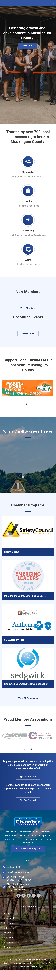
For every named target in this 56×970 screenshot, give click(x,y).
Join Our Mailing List (28, 848)
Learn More (27, 47)
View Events (28, 333)
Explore (7, 947)
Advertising (28, 230)
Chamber (28, 201)
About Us (8, 937)
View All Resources (28, 698)
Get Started (28, 776)
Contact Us (9, 942)
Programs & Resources (28, 206)
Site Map (30, 963)
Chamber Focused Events (28, 264)
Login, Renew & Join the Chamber (28, 176)
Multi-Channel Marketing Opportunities (28, 235)
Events (28, 260)
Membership (28, 172)
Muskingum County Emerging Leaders (25, 595)
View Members (27, 308)
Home (7, 913)
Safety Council (12, 552)
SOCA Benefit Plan (14, 639)
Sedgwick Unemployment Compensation (26, 684)
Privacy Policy (36, 959)
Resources (9, 923)
